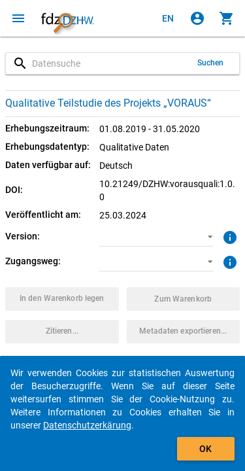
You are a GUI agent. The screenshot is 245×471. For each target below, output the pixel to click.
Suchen (210, 62)
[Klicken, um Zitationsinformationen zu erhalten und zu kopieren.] (62, 331)
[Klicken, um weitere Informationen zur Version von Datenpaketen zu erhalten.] (228, 236)
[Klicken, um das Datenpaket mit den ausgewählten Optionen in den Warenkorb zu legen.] (62, 299)
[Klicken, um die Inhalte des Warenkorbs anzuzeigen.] (227, 18)
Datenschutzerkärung (87, 425)
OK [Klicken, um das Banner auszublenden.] (205, 449)
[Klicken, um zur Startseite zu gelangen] (67, 18)
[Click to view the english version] (168, 18)
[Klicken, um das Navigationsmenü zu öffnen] (18, 18)
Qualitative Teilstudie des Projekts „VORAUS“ (108, 103)
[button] (156, 237)
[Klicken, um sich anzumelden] (197, 18)
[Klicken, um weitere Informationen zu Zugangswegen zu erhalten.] (228, 261)
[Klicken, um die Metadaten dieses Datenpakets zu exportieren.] (183, 331)
